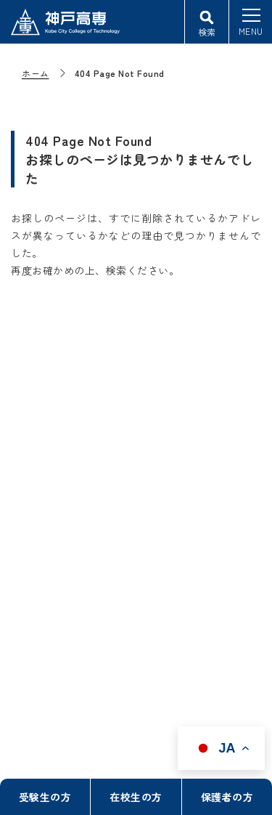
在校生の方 (136, 797)
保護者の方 (227, 797)
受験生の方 (45, 797)
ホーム (35, 73)
